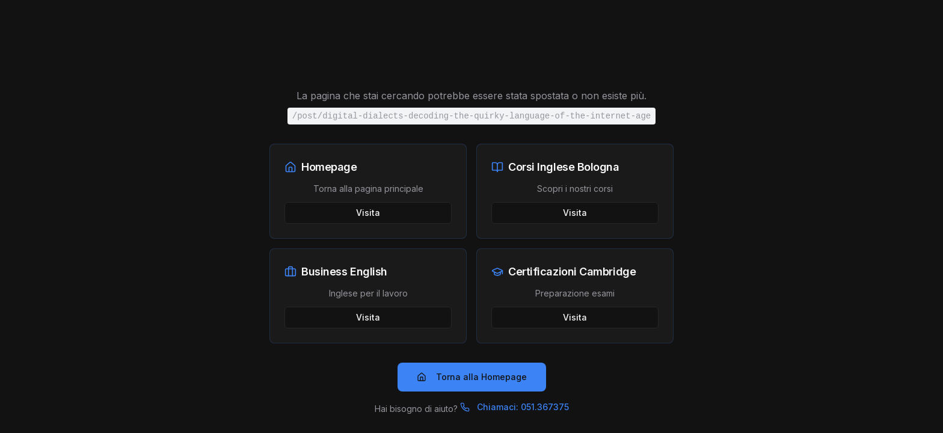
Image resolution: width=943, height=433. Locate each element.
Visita (368, 212)
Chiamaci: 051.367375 (514, 407)
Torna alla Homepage (472, 377)
